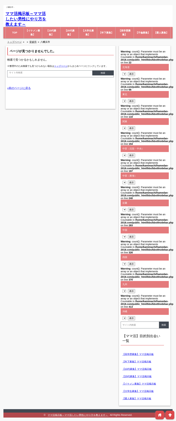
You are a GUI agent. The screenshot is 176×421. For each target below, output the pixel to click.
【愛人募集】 (161, 32)
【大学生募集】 (88, 32)
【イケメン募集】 (33, 32)
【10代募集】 (51, 32)
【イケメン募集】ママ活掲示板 (139, 383)
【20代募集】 (70, 32)
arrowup (170, 414)
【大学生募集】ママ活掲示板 (138, 391)
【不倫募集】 (143, 32)
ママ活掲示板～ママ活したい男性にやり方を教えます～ (26, 18)
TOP (14, 32)
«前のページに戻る (19, 88)
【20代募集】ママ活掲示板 (137, 376)
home (160, 414)
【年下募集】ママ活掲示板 (136, 361)
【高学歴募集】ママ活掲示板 (138, 354)
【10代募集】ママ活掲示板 (137, 369)
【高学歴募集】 (125, 32)
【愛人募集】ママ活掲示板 (136, 398)
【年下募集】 (106, 32)
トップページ (61, 66)
